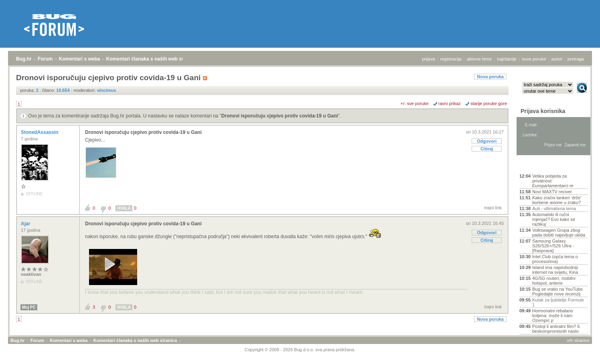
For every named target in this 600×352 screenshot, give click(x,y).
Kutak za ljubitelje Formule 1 (558, 302)
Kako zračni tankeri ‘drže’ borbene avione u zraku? (556, 200)
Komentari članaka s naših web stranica (151, 59)
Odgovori (487, 141)
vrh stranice (578, 340)
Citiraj (486, 148)
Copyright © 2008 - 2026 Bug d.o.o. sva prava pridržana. (300, 349)
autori (557, 59)
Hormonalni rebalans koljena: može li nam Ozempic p (552, 315)
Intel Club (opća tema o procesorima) (555, 259)
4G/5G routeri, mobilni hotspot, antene (554, 280)
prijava (428, 59)
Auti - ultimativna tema (554, 208)
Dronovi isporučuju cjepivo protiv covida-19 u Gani (279, 116)
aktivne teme (479, 59)
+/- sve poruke (415, 103)
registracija (451, 59)
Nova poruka (490, 76)
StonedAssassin (40, 132)
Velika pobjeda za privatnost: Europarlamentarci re (553, 181)
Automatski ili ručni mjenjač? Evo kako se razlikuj (553, 219)
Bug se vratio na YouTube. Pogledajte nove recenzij (558, 291)
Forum (45, 59)
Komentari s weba (79, 59)
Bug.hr (24, 59)
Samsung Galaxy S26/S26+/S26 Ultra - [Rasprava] (553, 246)
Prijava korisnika (543, 111)
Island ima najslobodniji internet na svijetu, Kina (555, 270)
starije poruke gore (488, 103)
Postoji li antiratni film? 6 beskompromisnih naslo (556, 329)
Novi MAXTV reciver (552, 191)
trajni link (493, 207)
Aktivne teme (538, 165)
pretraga (576, 59)
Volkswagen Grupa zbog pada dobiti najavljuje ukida (558, 232)
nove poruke (534, 59)
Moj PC (29, 307)
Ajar (26, 224)
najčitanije (507, 59)
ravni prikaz (449, 103)
